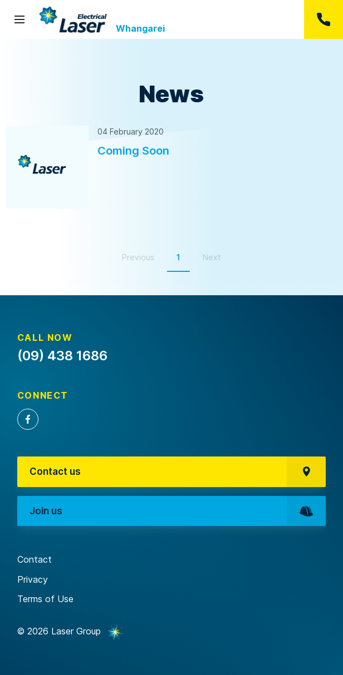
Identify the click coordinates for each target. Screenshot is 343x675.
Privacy (32, 579)
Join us (178, 511)
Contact (34, 559)
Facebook (27, 419)
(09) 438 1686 (323, 19)
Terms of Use (45, 598)
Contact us (178, 471)
